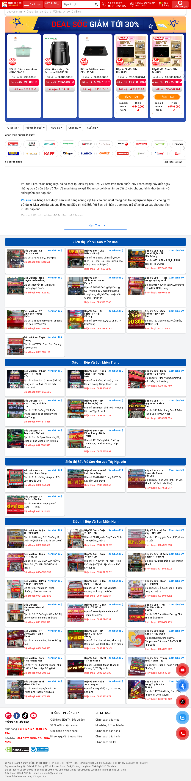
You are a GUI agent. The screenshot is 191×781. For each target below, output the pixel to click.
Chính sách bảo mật (107, 719)
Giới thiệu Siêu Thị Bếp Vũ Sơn (67, 719)
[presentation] (183, 76)
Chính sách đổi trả (106, 742)
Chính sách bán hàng (108, 730)
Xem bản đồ (55, 250)
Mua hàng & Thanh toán (110, 725)
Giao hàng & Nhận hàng (64, 730)
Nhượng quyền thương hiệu (66, 736)
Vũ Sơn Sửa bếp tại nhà (64, 725)
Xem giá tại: (52, 4)
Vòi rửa (26, 200)
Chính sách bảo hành (108, 736)
